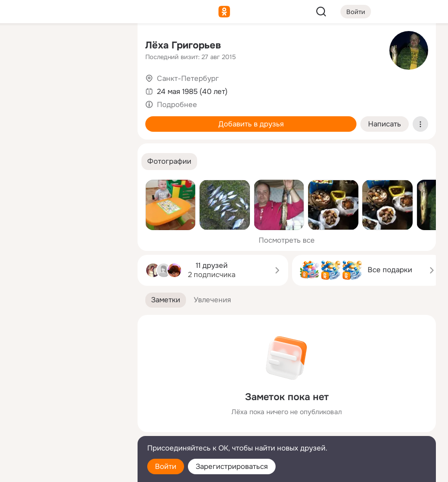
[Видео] (108, 89)
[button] (169, 161)
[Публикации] (23, 89)
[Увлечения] (66, 46)
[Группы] (108, 46)
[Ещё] (66, 407)
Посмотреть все (287, 240)
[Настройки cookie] (66, 469)
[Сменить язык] (66, 428)
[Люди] (66, 89)
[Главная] (23, 46)
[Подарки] (23, 131)
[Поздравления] (66, 131)
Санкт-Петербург (188, 78)
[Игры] (108, 131)
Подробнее (177, 105)
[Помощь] (23, 174)
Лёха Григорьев (183, 45)
